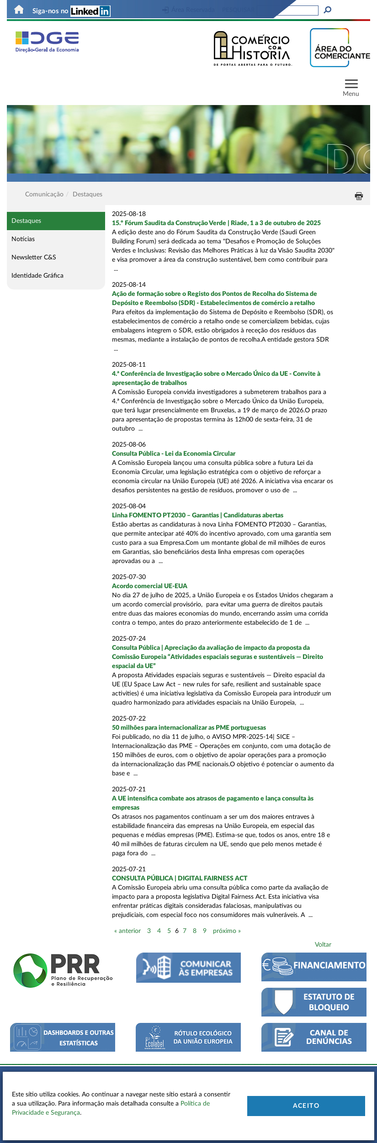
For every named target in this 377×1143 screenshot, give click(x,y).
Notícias (23, 239)
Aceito (306, 1106)
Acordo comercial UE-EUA (149, 586)
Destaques (26, 221)
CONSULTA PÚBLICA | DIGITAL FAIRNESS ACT (180, 878)
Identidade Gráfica (37, 276)
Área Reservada (188, 10)
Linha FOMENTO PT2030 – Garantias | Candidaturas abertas (197, 515)
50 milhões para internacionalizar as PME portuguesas (189, 728)
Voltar (323, 945)
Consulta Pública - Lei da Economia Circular (173, 454)
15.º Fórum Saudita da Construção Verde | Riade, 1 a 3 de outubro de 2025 (216, 223)
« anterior (127, 931)
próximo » (227, 931)
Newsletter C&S (33, 257)
